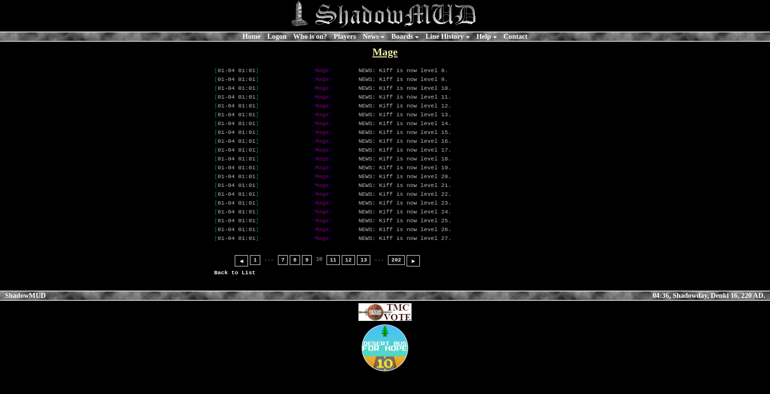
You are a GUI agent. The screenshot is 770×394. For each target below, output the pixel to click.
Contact (515, 36)
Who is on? (310, 36)
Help (483, 36)
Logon (276, 36)
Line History (445, 36)
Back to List (234, 293)
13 (363, 280)
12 (348, 280)
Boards (402, 36)
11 (333, 280)
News (371, 36)
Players (344, 36)
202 (396, 280)
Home (252, 36)
